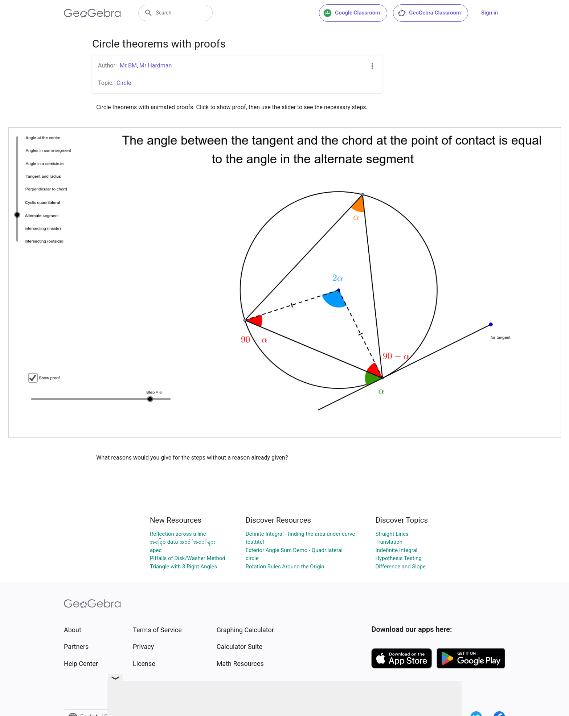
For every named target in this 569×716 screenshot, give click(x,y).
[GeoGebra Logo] (92, 13)
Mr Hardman (155, 65)
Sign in (489, 12)
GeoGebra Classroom (429, 13)
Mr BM (128, 65)
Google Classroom (351, 13)
